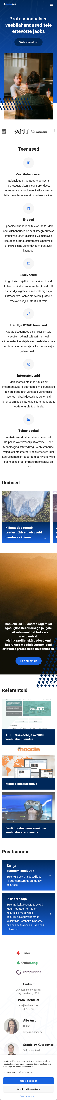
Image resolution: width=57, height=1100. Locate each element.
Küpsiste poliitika (27, 1096)
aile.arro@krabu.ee (32, 1031)
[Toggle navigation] (51, 4)
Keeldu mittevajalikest (28, 1089)
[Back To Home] (14, 4)
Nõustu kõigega (28, 1081)
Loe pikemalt (28, 662)
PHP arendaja (25, 914)
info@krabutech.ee (28, 1005)
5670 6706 (28, 1008)
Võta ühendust (28, 42)
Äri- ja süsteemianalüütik (25, 876)
